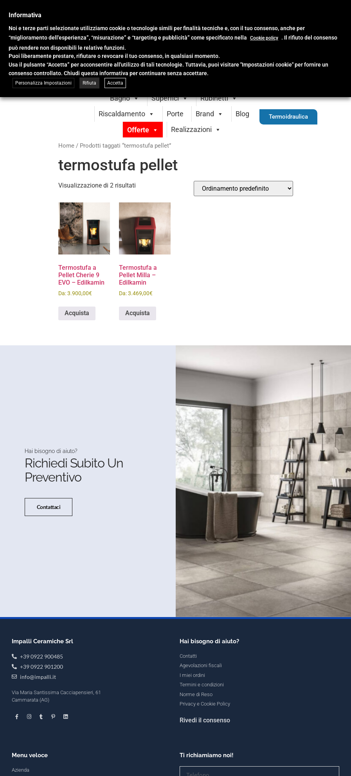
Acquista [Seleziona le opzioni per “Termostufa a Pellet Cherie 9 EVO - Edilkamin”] (77, 313)
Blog (242, 114)
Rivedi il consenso (205, 720)
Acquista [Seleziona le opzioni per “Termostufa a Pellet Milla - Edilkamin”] (137, 313)
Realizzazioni (196, 129)
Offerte (142, 130)
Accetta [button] (115, 83)
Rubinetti (219, 98)
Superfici (169, 98)
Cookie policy (264, 38)
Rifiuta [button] (89, 83)
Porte (175, 114)
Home (66, 145)
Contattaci (49, 506)
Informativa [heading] (25, 15)
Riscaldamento (127, 114)
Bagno (124, 98)
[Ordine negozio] (243, 188)
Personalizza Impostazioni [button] (43, 83)
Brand (209, 114)
